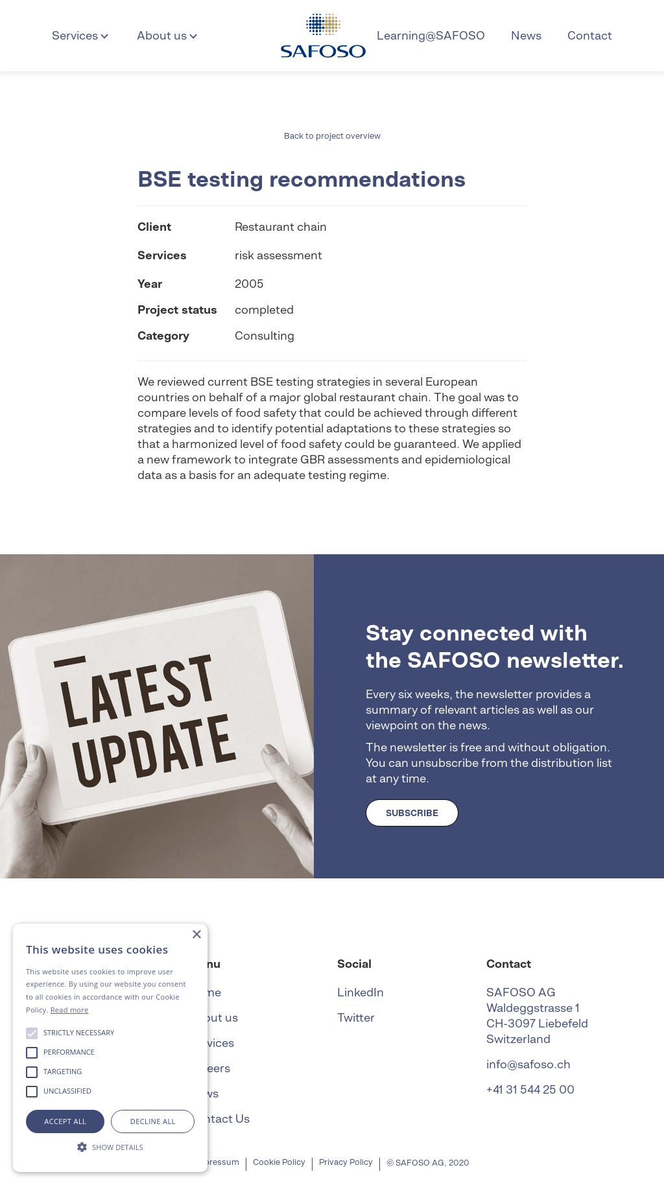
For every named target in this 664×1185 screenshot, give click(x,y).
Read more (70, 1010)
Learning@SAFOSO (431, 35)
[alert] (110, 1048)
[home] (323, 35)
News (526, 35)
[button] (81, 35)
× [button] (196, 935)
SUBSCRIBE (412, 813)
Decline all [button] (153, 1121)
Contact (589, 35)
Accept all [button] (65, 1121)
